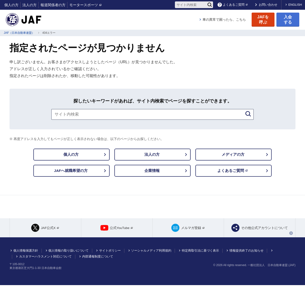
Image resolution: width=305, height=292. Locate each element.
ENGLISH (295, 4)
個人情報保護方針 (25, 257)
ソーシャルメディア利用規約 (151, 257)
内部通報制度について (97, 263)
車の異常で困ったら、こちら (224, 19)
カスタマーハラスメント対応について (45, 263)
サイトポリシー (110, 257)
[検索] (209, 4)
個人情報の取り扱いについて (68, 257)
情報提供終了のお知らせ (246, 257)
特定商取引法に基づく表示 (200, 257)
